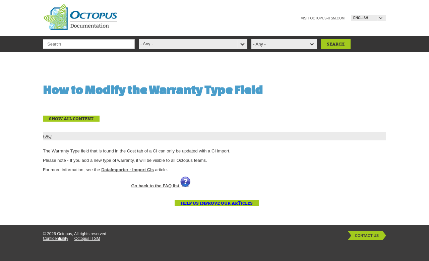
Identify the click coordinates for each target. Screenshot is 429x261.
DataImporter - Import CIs (127, 169)
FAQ (47, 136)
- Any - (259, 44)
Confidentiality (55, 238)
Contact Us (367, 235)
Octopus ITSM (87, 238)
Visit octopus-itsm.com (323, 18)
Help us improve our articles (217, 203)
